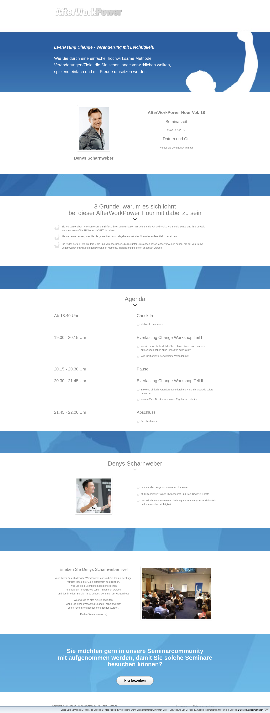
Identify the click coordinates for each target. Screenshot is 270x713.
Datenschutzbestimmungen (250, 710)
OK (266, 709)
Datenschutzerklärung (204, 706)
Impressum (181, 706)
